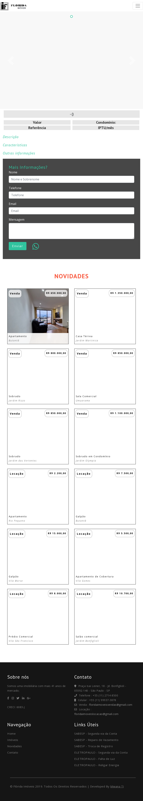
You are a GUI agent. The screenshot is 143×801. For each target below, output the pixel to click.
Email (12, 204)
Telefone (15, 188)
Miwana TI (117, 786)
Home (11, 733)
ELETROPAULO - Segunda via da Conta (101, 752)
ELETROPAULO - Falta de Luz (94, 759)
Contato (12, 752)
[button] (10, 60)
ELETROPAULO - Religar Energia (96, 765)
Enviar (17, 246)
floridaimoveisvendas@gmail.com (110, 704)
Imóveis (12, 740)
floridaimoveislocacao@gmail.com (96, 714)
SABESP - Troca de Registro (93, 746)
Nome (13, 172)
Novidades (14, 746)
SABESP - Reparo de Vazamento (96, 740)
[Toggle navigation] (138, 5)
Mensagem (16, 219)
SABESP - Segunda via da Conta (95, 733)
